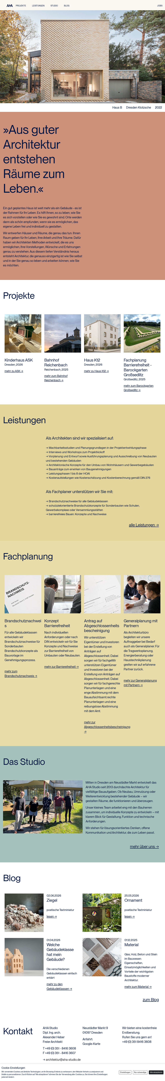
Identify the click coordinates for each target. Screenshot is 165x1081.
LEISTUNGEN (38, 5)
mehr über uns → (144, 846)
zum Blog (151, 999)
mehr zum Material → (138, 987)
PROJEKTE (21, 5)
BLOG (66, 5)
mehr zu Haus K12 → (96, 371)
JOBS (159, 5)
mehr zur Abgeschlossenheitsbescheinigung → (107, 726)
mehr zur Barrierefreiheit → (61, 667)
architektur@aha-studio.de (63, 1059)
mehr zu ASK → (14, 371)
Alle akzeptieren (156, 1072)
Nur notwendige (140, 1072)
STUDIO (54, 5)
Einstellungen (125, 1072)
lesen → (52, 916)
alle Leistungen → (144, 524)
